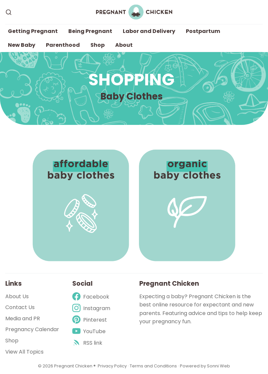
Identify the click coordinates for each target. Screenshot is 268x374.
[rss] (91, 342)
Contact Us (20, 307)
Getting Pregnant (33, 31)
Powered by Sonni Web (205, 366)
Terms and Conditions (153, 366)
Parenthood (63, 45)
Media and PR (22, 318)
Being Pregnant (90, 31)
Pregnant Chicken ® (75, 366)
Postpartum (203, 31)
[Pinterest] (91, 319)
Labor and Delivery (149, 31)
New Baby (21, 45)
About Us (17, 296)
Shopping (131, 79)
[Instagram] (91, 308)
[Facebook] (91, 296)
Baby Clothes (131, 96)
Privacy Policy (113, 366)
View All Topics (24, 352)
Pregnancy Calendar (32, 329)
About (124, 45)
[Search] (8, 12)
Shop (97, 45)
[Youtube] (91, 331)
